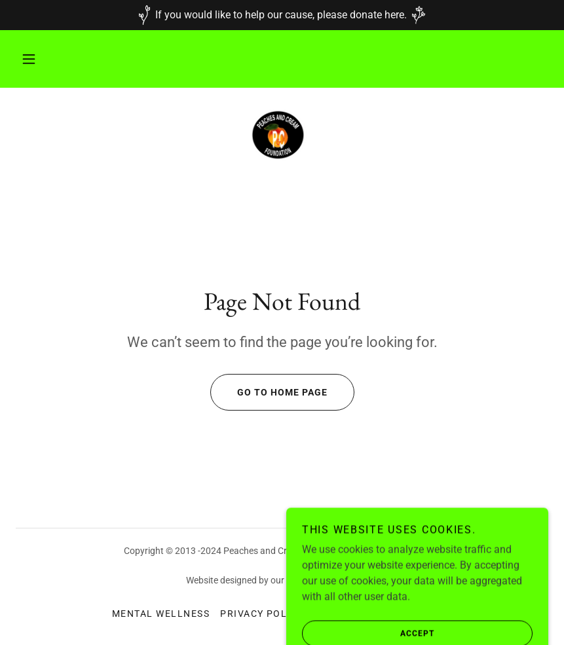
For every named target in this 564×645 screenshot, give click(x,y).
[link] (282, 135)
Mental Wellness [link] (161, 613)
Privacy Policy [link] (262, 613)
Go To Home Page (269, 392)
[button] (29, 59)
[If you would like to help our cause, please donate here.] (282, 15)
